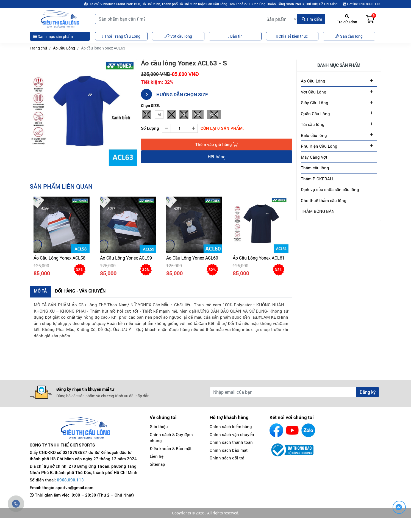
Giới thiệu (159, 426)
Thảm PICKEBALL (317, 178)
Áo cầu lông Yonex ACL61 (259, 258)
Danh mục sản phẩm (53, 36)
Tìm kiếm (312, 19)
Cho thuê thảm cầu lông (323, 200)
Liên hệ (156, 456)
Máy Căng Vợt (314, 157)
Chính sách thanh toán (231, 442)
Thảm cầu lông (315, 167)
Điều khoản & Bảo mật (170, 448)
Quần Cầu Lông (315, 113)
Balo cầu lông (314, 135)
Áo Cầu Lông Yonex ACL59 (126, 258)
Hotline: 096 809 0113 (361, 4)
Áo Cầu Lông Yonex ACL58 (59, 258)
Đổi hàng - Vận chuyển (80, 291)
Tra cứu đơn (347, 19)
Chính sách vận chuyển (232, 434)
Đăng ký (368, 392)
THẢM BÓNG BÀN (318, 211)
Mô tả (40, 291)
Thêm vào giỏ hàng (216, 144)
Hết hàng (217, 156)
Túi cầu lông (312, 124)
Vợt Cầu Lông (313, 92)
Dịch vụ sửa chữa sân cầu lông (330, 189)
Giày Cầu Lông (314, 102)
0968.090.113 (70, 480)
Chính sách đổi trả (227, 458)
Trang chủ (38, 48)
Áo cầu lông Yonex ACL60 (192, 258)
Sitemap (157, 464)
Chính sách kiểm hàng (231, 426)
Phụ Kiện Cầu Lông (319, 146)
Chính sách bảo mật (229, 450)
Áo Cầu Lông (64, 48)
